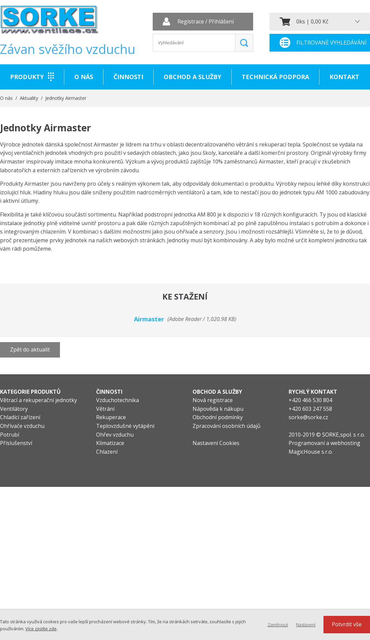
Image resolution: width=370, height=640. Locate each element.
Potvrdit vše (347, 624)
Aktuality (29, 98)
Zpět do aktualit (30, 349)
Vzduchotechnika (117, 400)
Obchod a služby (192, 77)
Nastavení (305, 625)
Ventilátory (14, 408)
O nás (83, 77)
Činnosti (128, 77)
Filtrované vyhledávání (331, 42)
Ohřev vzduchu (115, 434)
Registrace (190, 22)
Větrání (105, 408)
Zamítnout (278, 625)
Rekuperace (111, 417)
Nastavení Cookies (216, 443)
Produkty (27, 77)
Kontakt (344, 77)
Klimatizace (110, 443)
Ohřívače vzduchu (22, 426)
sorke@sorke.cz (308, 417)
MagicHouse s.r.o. (311, 451)
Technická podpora (275, 77)
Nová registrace (213, 400)
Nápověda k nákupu (218, 408)
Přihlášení (221, 22)
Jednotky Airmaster (65, 98)
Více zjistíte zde (41, 629)
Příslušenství (16, 443)
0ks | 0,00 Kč (312, 21)
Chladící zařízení (20, 417)
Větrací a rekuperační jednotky (38, 400)
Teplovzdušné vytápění (125, 426)
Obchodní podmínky (218, 417)
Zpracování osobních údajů (227, 426)
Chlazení (107, 451)
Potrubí (9, 434)
